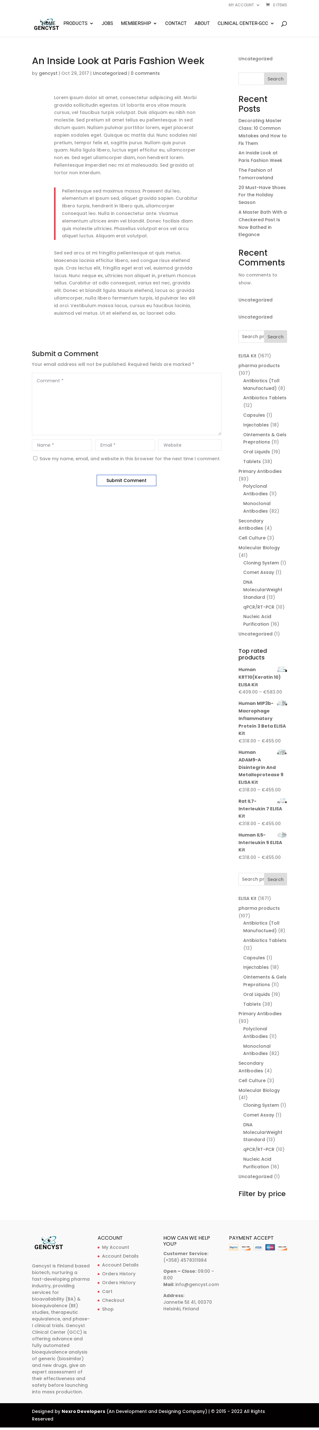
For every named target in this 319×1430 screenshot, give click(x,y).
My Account (115, 1247)
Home (49, 23)
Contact (176, 23)
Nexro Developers (83, 1411)
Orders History (118, 1274)
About (202, 23)
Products (75, 23)
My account (241, 5)
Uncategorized (110, 73)
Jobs (107, 23)
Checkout (113, 1300)
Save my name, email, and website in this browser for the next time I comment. (129, 459)
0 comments (145, 73)
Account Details (120, 1256)
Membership (136, 23)
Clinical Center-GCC (243, 23)
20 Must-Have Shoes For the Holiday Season (262, 195)
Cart (107, 1291)
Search (276, 79)
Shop (108, 1309)
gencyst (48, 73)
